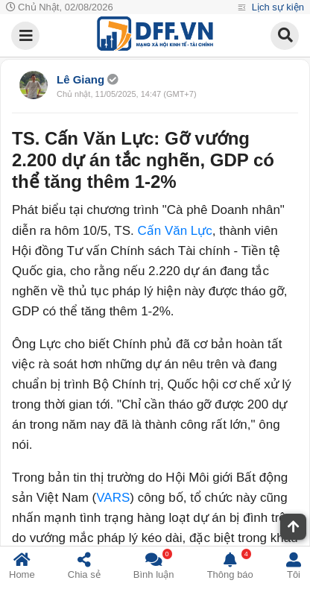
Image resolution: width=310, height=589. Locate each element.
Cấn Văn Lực (174, 231)
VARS (113, 498)
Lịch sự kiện (276, 7)
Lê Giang (82, 79)
